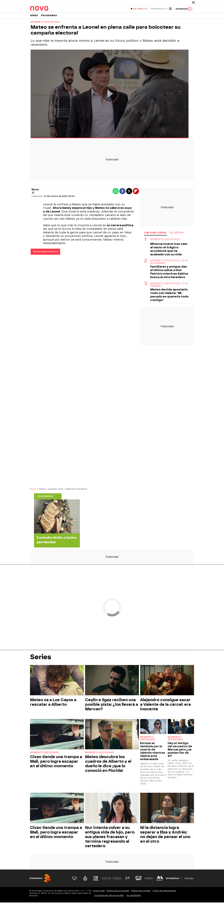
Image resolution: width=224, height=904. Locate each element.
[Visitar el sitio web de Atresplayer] (174, 880)
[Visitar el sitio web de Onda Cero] (138, 880)
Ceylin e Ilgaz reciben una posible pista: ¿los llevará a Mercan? (111, 706)
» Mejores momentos (75, 490)
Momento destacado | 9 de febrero (169, 286)
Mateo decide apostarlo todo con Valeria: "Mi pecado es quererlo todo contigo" (169, 296)
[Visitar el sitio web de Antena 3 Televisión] (74, 880)
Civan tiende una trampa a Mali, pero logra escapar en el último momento (56, 763)
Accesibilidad (133, 897)
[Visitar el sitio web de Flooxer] (189, 880)
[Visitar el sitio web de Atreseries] (127, 880)
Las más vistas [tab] (155, 234)
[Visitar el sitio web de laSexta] (85, 880)
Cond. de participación (164, 892)
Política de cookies (141, 892)
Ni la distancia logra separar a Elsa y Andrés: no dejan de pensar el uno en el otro (165, 836)
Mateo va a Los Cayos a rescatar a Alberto (53, 703)
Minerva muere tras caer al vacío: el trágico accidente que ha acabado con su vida (169, 251)
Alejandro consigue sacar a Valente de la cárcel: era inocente (165, 706)
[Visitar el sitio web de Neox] (95, 880)
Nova (33, 490)
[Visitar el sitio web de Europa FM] (149, 880)
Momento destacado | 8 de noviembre (169, 263)
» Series (41, 490)
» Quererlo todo (54, 490)
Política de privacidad (117, 892)
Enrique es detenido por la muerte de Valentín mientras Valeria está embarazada (152, 752)
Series (34, 16)
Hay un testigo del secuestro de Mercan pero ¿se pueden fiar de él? (180, 751)
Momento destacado (165, 241)
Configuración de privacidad (108, 897)
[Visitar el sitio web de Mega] (117, 880)
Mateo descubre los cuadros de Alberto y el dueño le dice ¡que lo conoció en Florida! (108, 765)
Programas (49, 16)
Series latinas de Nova (45, 253)
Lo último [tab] (176, 234)
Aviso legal (99, 892)
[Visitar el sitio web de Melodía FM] (159, 880)
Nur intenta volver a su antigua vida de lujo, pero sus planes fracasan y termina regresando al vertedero (109, 838)
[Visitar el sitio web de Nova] (106, 880)
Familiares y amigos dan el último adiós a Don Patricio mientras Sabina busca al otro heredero (169, 273)
